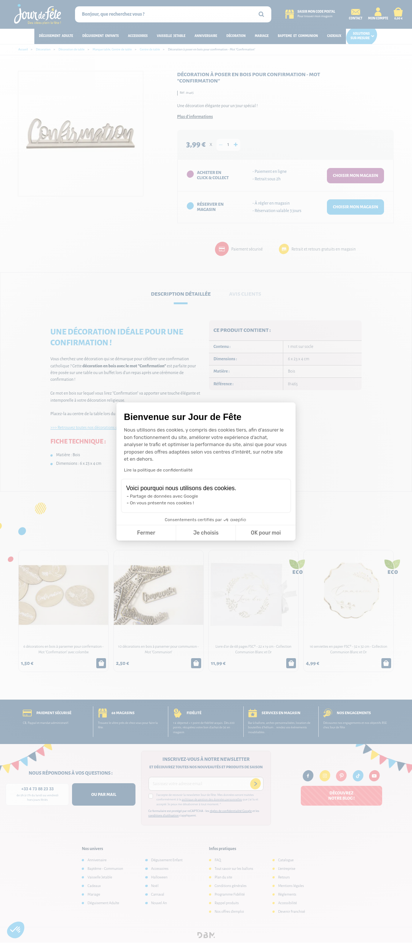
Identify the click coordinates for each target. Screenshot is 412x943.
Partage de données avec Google (164, 496)
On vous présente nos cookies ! (162, 502)
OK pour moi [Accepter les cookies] (266, 533)
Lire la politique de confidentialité (158, 470)
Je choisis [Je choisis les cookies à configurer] (206, 533)
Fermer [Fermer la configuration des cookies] (146, 533)
